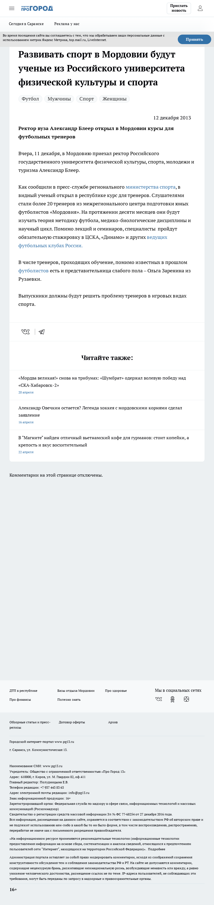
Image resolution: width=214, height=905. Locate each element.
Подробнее (156, 849)
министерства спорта (151, 187)
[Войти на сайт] (200, 8)
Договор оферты (72, 722)
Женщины (115, 98)
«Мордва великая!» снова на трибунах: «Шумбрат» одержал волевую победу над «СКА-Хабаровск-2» (107, 385)
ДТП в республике (23, 690)
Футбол (30, 98)
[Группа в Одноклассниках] (172, 699)
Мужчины (59, 98)
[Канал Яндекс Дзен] (186, 699)
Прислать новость (179, 8)
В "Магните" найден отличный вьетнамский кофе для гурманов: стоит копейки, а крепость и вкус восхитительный (107, 445)
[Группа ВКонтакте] (159, 699)
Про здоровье (116, 690)
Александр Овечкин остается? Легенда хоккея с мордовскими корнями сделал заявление (107, 415)
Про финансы (20, 699)
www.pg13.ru (64, 742)
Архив (113, 722)
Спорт (86, 98)
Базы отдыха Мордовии (75, 690)
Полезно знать (69, 699)
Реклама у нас (67, 23)
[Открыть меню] (11, 8)
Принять (194, 39)
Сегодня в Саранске (26, 23)
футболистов (34, 270)
